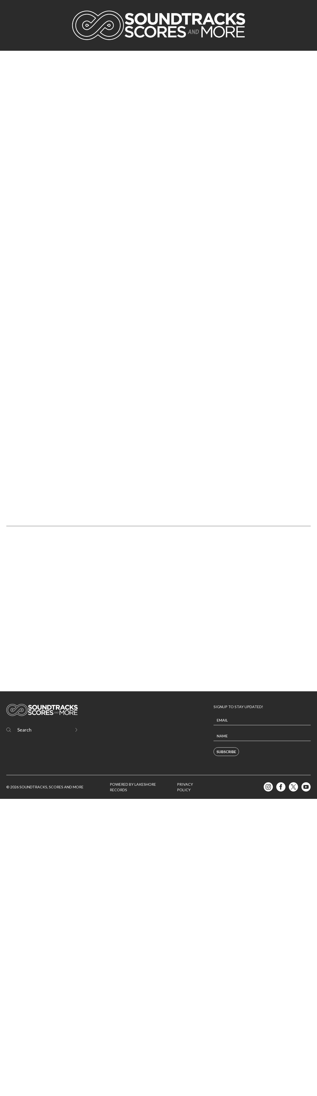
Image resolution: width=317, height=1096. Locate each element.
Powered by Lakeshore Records (133, 1084)
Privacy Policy (185, 1084)
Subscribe (226, 1049)
